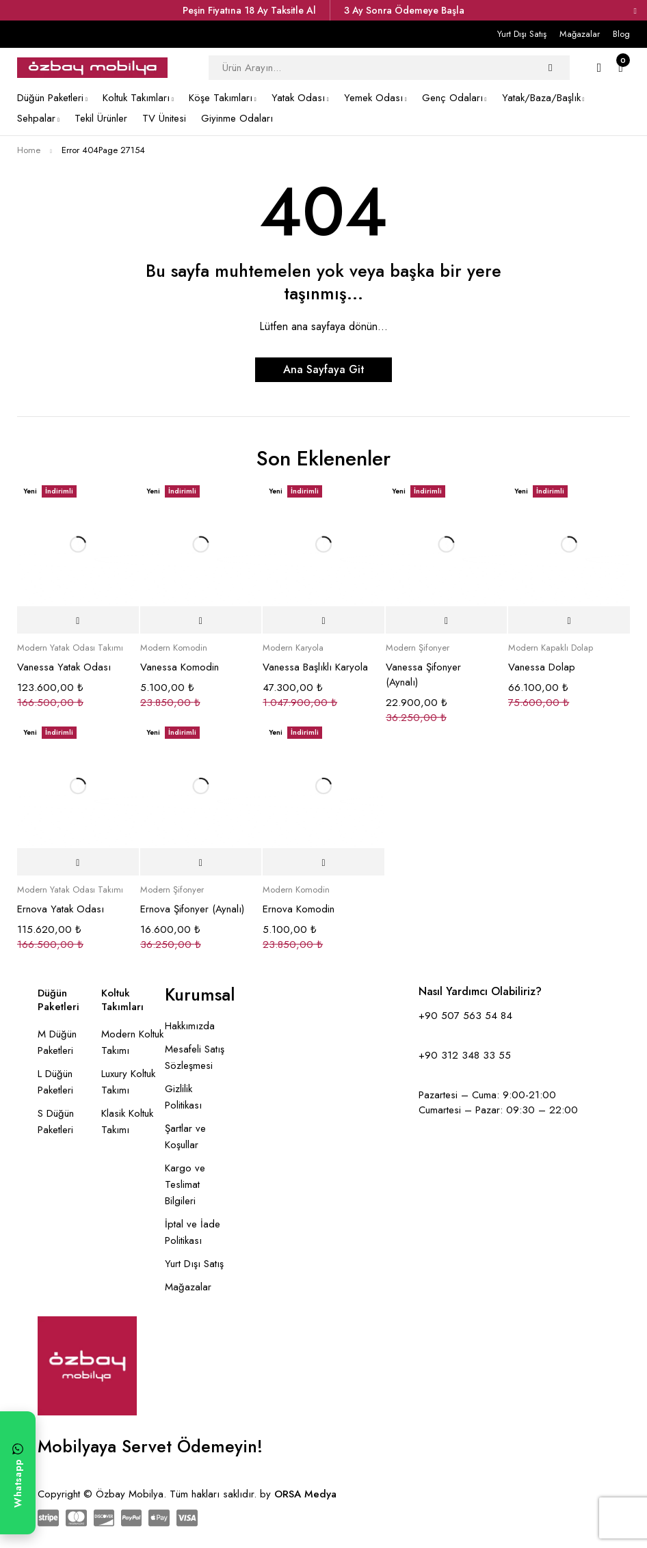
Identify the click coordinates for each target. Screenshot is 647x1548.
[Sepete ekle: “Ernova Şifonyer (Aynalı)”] (201, 862)
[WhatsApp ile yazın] (18, 1472)
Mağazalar (579, 33)
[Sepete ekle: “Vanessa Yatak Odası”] (78, 620)
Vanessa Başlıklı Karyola (315, 667)
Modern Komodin (173, 648)
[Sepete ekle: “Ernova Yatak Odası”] (78, 862)
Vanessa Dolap (541, 667)
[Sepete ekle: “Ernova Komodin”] (323, 862)
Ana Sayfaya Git (324, 369)
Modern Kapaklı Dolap (550, 648)
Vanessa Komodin (179, 667)
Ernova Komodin (298, 908)
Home (28, 150)
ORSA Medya (305, 1494)
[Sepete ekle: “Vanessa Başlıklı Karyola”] (323, 620)
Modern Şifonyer (417, 648)
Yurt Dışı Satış (521, 33)
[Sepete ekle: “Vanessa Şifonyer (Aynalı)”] (446, 620)
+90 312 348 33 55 (465, 1055)
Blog (621, 33)
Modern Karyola (293, 648)
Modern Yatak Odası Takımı (70, 648)
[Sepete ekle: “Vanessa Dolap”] (569, 620)
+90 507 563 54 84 (465, 1015)
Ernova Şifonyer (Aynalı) (192, 908)
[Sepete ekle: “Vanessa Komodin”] (201, 620)
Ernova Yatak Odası (60, 908)
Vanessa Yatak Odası (64, 667)
